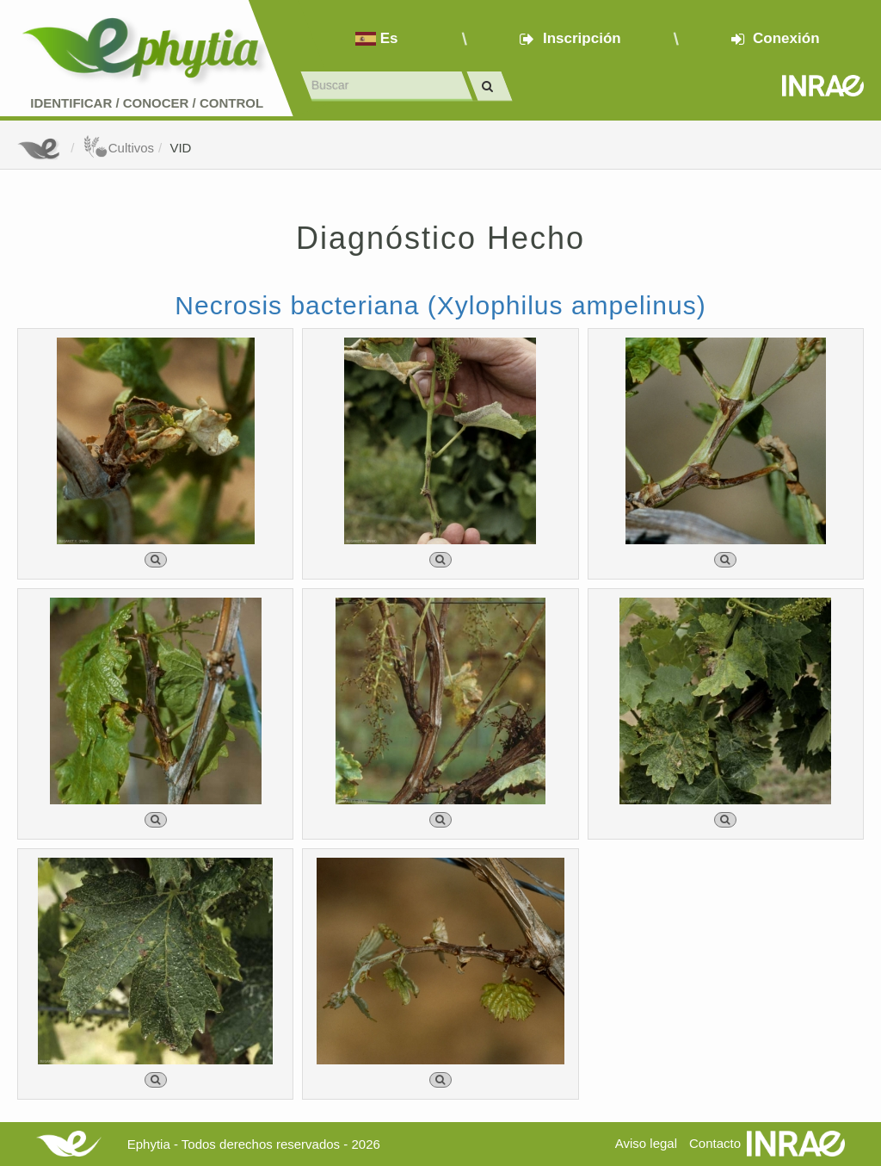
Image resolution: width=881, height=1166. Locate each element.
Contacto (715, 1143)
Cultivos (118, 147)
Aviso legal (646, 1143)
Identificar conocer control (146, 103)
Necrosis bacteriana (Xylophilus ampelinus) (440, 305)
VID (180, 147)
